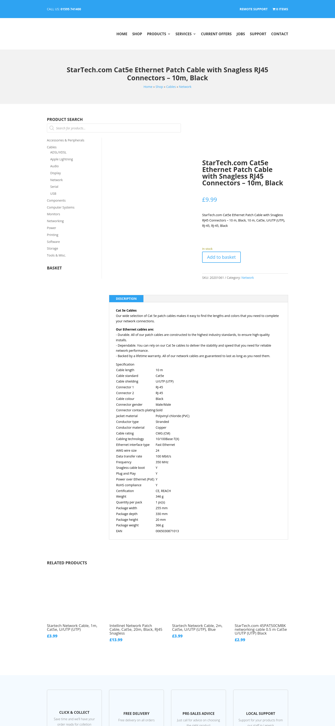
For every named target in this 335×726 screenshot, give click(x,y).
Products (156, 33)
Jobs (241, 33)
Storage (52, 248)
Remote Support (254, 9)
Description (126, 298)
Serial (54, 186)
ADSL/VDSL (58, 152)
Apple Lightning (61, 159)
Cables (171, 87)
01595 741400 (71, 9)
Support (258, 33)
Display (55, 173)
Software (53, 242)
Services (184, 33)
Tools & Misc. (56, 255)
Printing (52, 235)
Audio (54, 166)
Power (51, 228)
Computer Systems (60, 207)
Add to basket (221, 257)
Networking (55, 221)
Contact (279, 33)
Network (185, 87)
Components (56, 200)
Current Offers (216, 33)
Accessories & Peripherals (65, 140)
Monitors (53, 214)
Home (121, 33)
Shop (137, 33)
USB (53, 193)
